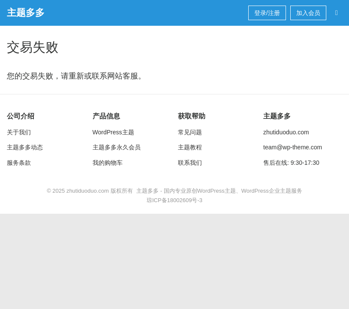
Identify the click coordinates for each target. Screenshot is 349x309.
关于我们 (19, 132)
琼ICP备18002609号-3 (174, 200)
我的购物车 (108, 162)
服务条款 (19, 162)
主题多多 (26, 12)
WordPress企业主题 (266, 191)
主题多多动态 (25, 147)
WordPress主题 (113, 132)
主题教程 (190, 147)
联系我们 (190, 162)
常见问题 (190, 132)
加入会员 (308, 12)
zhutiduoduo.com (286, 132)
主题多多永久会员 (117, 147)
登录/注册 (267, 12)
